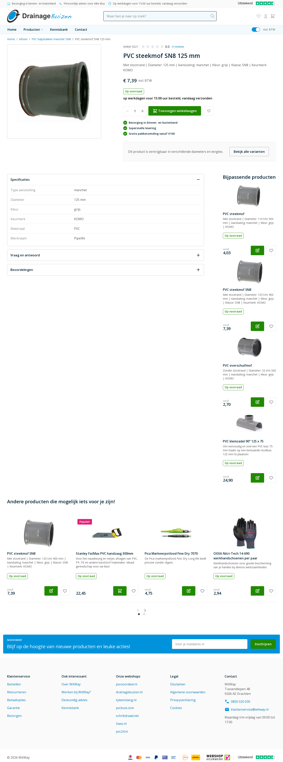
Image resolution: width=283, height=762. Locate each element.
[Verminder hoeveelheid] (127, 111)
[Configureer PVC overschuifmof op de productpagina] (257, 402)
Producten (33, 29)
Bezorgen (14, 712)
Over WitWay (71, 681)
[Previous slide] (130, 610)
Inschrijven (263, 641)
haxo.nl (121, 720)
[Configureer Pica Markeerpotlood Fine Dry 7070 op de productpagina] (188, 591)
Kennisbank (59, 29)
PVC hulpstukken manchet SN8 (51, 39)
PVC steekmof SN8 (237, 289)
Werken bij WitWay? (76, 689)
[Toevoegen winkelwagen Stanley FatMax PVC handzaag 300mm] (120, 591)
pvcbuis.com (125, 704)
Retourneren (16, 689)
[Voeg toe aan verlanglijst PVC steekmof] (271, 250)
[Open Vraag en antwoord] (105, 255)
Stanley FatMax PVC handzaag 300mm (104, 553)
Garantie (13, 704)
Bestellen (14, 681)
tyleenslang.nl (126, 696)
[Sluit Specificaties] (105, 179)
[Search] (212, 16)
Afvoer (23, 39)
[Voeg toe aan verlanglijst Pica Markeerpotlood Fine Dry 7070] (202, 591)
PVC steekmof (233, 214)
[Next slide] (153, 610)
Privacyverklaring (183, 696)
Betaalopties (16, 696)
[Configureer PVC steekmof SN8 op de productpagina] (257, 326)
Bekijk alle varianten (249, 151)
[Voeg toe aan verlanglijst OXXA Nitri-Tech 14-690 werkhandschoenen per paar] (271, 591)
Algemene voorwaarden (187, 689)
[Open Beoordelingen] (105, 269)
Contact (81, 29)
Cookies (176, 704)
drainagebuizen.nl (129, 689)
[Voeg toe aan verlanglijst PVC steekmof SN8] (271, 326)
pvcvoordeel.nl (126, 681)
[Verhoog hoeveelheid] (143, 111)
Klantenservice (18, 673)
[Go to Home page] (39, 16)
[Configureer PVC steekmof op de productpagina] (257, 250)
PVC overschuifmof (237, 365)
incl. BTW (269, 29)
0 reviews (178, 46)
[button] (153, 46)
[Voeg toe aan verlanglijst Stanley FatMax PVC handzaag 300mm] (133, 591)
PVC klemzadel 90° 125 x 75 (243, 441)
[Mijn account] (266, 16)
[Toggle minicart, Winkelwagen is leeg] (273, 16)
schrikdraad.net (127, 712)
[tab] (139, 611)
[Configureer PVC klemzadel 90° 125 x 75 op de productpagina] (257, 478)
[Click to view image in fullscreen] (54, 91)
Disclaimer (178, 681)
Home (12, 29)
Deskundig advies (74, 696)
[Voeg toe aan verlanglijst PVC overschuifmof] (271, 402)
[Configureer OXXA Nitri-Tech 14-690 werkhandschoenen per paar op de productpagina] (257, 591)
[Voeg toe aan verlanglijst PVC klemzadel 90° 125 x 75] (271, 478)
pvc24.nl (122, 728)
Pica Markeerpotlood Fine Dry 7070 (171, 553)
